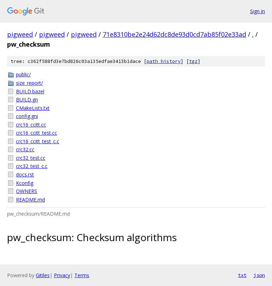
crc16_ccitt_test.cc (36, 132)
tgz (193, 61)
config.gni (27, 116)
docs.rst (25, 174)
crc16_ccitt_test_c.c (37, 141)
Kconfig (24, 183)
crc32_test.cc (30, 157)
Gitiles (43, 275)
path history (164, 61)
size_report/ (29, 83)
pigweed (20, 34)
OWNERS (26, 191)
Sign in (257, 11)
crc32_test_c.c (31, 166)
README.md (30, 199)
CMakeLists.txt (33, 108)
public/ (23, 74)
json (259, 275)
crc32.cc (25, 149)
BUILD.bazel (30, 91)
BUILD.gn (27, 99)
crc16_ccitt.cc (31, 124)
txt (242, 275)
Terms (81, 275)
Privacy (62, 275)
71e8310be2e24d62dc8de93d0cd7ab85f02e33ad (174, 34)
